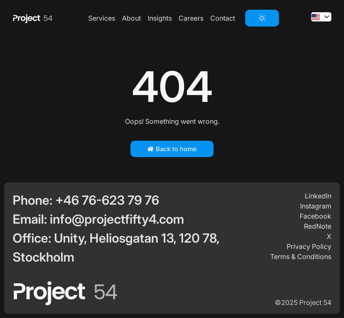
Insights (160, 18)
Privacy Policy (309, 246)
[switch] (262, 18)
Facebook (315, 216)
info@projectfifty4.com (117, 219)
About (131, 18)
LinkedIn (318, 196)
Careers (191, 18)
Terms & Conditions (300, 256)
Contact (222, 18)
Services (101, 18)
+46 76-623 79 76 (107, 200)
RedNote (317, 226)
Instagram (315, 206)
